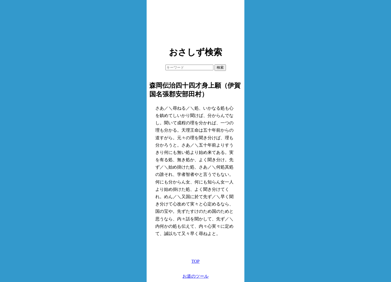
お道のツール (195, 276)
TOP (195, 261)
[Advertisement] (195, 21)
